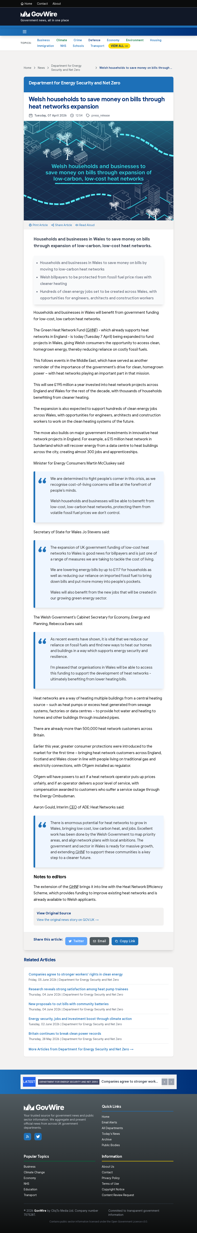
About (57, 3)
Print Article (38, 225)
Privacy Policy (111, 1178)
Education (30, 1189)
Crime (78, 40)
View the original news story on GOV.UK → (68, 920)
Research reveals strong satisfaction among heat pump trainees (78, 989)
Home (26, 3)
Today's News (111, 1134)
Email (99, 941)
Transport (97, 46)
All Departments (112, 1128)
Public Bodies (111, 1145)
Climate (61, 40)
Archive (107, 1139)
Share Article (61, 225)
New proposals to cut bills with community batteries (69, 1004)
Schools (78, 46)
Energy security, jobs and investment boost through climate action (80, 1019)
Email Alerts (109, 1122)
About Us (108, 1166)
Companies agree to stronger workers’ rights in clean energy (76, 974)
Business (43, 40)
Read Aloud (85, 225)
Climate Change (34, 1172)
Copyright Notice (113, 1189)
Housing (155, 40)
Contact (42, 3)
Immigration (45, 46)
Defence (94, 40)
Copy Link (125, 941)
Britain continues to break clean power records (65, 1034)
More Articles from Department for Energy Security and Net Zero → (81, 1049)
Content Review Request (118, 1195)
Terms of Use (110, 1184)
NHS (63, 46)
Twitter (76, 941)
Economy (113, 40)
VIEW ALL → (119, 46)
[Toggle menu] (25, 32)
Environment (135, 40)
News (41, 68)
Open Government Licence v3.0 (129, 1221)
